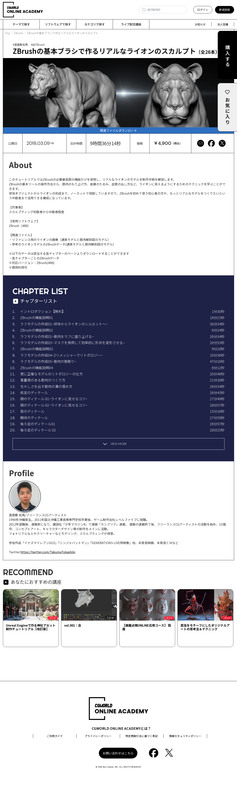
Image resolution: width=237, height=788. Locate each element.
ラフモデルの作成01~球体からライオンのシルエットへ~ (64, 324)
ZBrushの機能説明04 (36, 367)
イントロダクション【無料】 (42, 311)
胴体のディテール (34, 417)
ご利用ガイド (55, 736)
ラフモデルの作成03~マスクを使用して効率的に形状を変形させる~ (72, 342)
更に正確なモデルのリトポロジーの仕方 (51, 373)
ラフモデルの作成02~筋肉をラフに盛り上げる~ (57, 336)
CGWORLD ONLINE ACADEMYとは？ (121, 728)
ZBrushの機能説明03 (36, 348)
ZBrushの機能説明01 (36, 317)
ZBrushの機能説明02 (36, 330)
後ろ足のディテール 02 (38, 430)
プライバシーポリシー (98, 736)
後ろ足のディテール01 (37, 423)
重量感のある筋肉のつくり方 (42, 380)
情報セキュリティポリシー (185, 736)
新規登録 (224, 10)
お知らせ (200, 24)
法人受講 (222, 24)
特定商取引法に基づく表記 (141, 736)
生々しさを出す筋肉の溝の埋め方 (46, 386)
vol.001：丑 (72, 625)
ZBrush (18, 33)
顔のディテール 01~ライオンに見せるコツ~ (53, 398)
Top (7, 33)
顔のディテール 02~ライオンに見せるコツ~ (53, 405)
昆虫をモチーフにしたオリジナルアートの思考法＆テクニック (205, 627)
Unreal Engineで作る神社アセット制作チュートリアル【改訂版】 (30, 627)
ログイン (202, 10)
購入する (227, 56)
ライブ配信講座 (131, 24)
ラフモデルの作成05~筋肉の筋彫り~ (48, 361)
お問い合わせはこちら (118, 753)
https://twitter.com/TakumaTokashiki (48, 552)
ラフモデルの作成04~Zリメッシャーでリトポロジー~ (61, 355)
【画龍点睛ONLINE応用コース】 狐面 (146, 627)
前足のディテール (34, 392)
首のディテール (32, 411)
